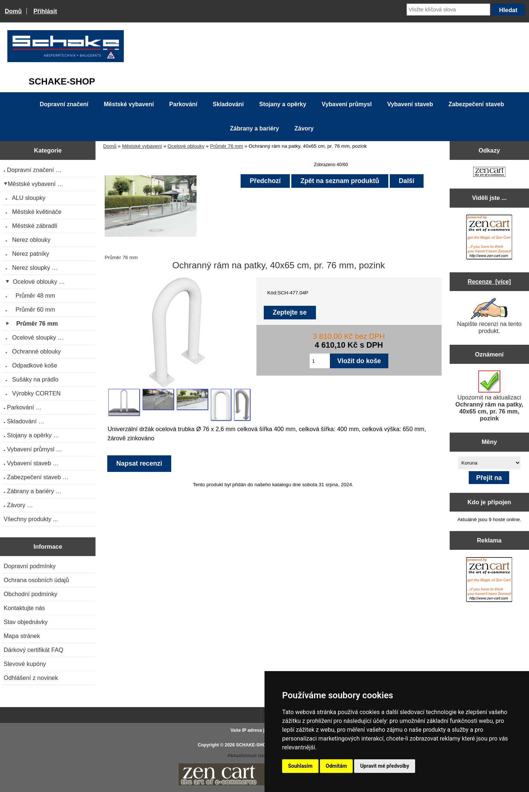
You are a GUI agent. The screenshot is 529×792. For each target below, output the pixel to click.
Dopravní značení (64, 104)
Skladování (228, 104)
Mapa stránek (22, 635)
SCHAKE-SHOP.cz (255, 745)
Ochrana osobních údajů (36, 580)
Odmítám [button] (336, 766)
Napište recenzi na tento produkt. (489, 316)
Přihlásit (45, 11)
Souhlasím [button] (300, 766)
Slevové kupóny (25, 663)
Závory (303, 128)
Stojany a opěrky (282, 104)
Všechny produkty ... (31, 519)
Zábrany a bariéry (254, 128)
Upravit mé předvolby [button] (384, 766)
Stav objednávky (26, 622)
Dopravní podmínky (29, 566)
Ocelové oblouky (186, 146)
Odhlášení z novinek (31, 677)
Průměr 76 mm (226, 146)
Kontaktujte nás (24, 608)
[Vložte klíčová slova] (448, 9)
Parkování (183, 104)
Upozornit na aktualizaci (489, 396)
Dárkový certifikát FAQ (33, 649)
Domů (13, 11)
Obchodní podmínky (30, 594)
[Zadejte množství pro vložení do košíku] (320, 361)
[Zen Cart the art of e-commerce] (489, 172)
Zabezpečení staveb (476, 104)
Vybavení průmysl (347, 104)
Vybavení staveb (410, 104)
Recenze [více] (489, 281)
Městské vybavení (142, 146)
